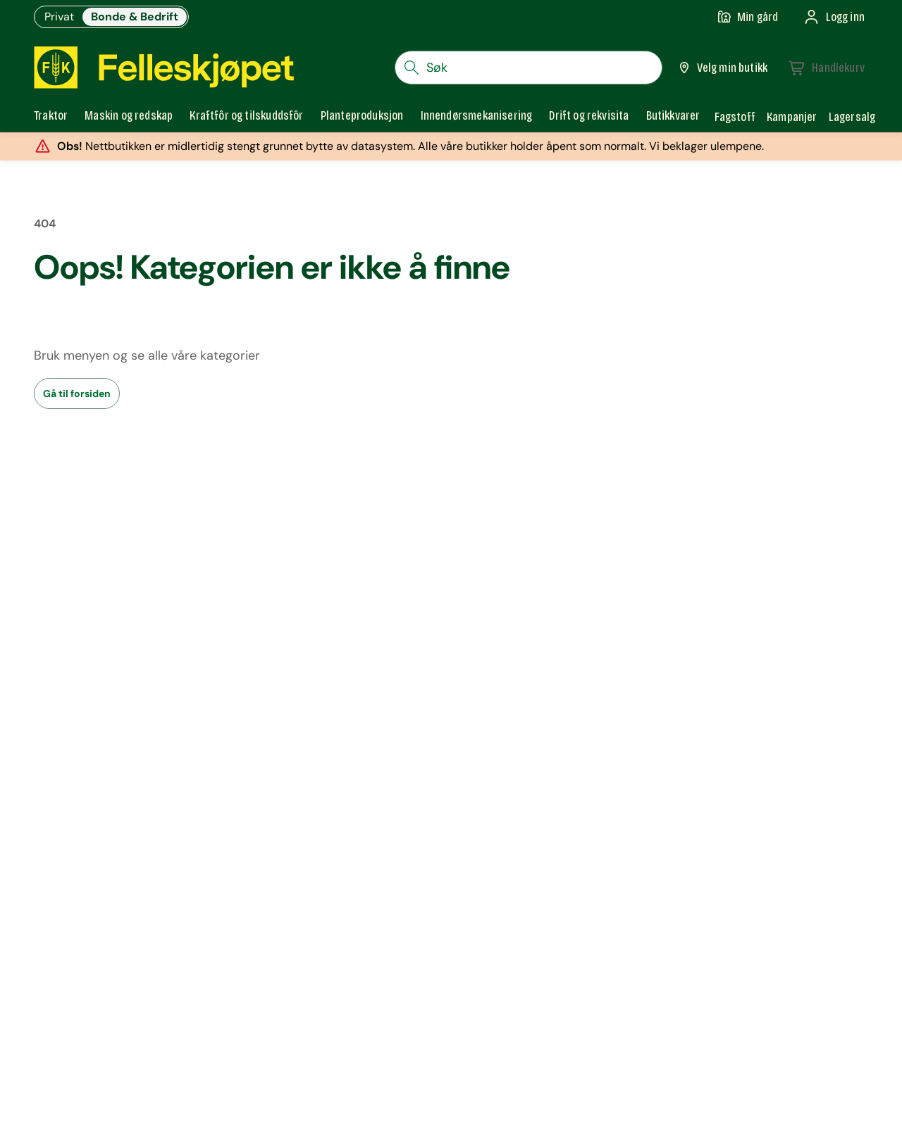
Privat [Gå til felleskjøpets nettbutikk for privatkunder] (59, 16)
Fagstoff (735, 117)
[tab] (50, 116)
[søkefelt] (528, 67)
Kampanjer (792, 117)
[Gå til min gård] (747, 16)
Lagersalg (852, 117)
